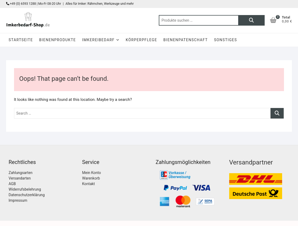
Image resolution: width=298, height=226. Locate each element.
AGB (12, 184)
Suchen (251, 20)
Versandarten (20, 178)
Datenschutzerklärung (27, 195)
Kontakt (88, 184)
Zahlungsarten (21, 173)
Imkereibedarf (98, 40)
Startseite (21, 40)
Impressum (18, 200)
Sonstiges (225, 40)
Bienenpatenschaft (185, 40)
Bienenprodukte (57, 40)
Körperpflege (141, 40)
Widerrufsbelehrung (25, 189)
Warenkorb (91, 178)
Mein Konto (91, 173)
